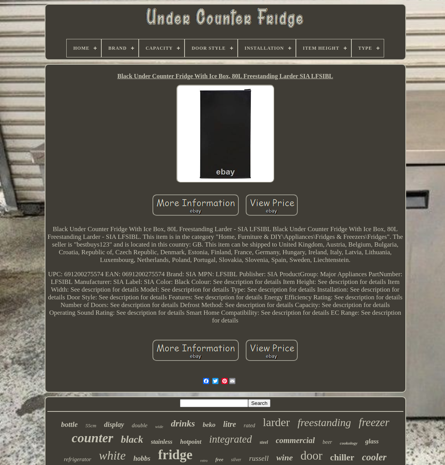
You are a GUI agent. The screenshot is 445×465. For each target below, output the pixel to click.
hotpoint (191, 441)
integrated (230, 439)
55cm (91, 425)
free (219, 459)
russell (259, 458)
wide (159, 426)
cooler (374, 457)
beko (209, 424)
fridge (175, 454)
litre (229, 424)
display (114, 424)
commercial (295, 440)
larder (276, 422)
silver (236, 459)
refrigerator (77, 459)
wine (284, 457)
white (112, 455)
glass (372, 441)
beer (327, 442)
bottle (69, 424)
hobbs (141, 458)
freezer (374, 422)
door (311, 455)
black (132, 439)
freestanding (324, 422)
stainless (162, 441)
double (140, 425)
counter (92, 438)
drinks (183, 423)
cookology (349, 443)
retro (204, 460)
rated (249, 425)
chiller (342, 457)
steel (264, 442)
